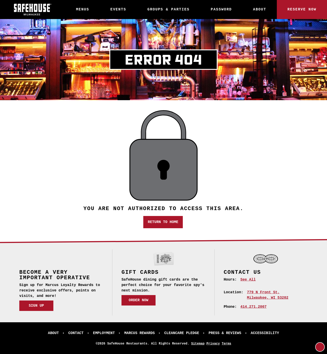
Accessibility (265, 333)
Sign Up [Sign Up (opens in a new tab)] (36, 306)
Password (221, 9)
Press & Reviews (224, 333)
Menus (82, 9)
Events (118, 9)
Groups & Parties (168, 9)
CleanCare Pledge (181, 333)
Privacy (213, 343)
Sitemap (198, 343)
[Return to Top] (320, 347)
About (259, 9)
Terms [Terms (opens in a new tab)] (226, 343)
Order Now (138, 300)
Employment (104, 333)
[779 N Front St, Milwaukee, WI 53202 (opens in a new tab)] (267, 295)
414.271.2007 (253, 307)
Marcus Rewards (139, 333)
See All (248, 280)
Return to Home (163, 222)
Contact (76, 333)
